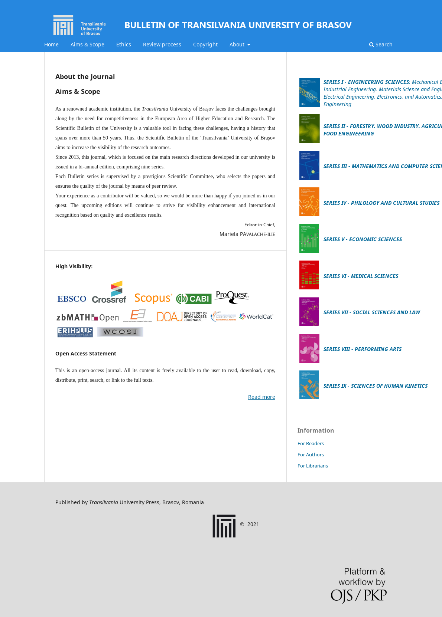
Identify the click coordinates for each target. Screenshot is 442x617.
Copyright (205, 44)
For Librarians (313, 465)
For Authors (311, 454)
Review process (162, 44)
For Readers (311, 443)
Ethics (123, 44)
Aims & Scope (87, 44)
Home (51, 44)
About (238, 44)
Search (381, 44)
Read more (261, 396)
